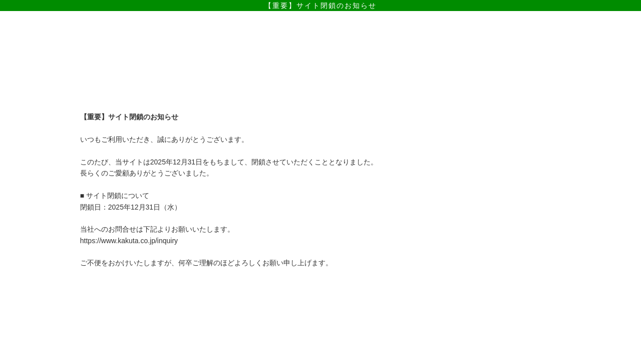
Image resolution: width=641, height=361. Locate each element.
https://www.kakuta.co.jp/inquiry (129, 241)
